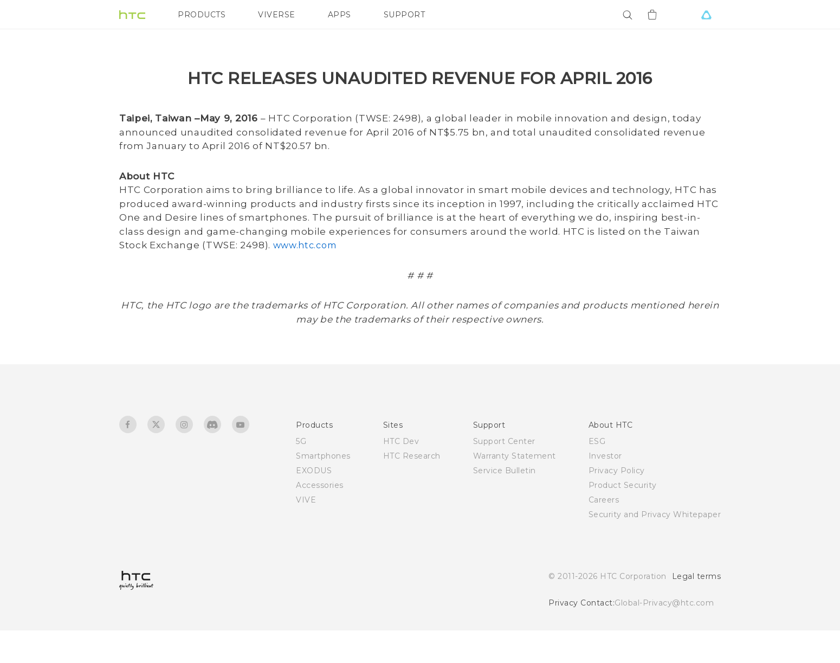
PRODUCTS (201, 15)
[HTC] (132, 14)
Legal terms (696, 609)
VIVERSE (276, 15)
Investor (605, 488)
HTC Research (412, 488)
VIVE (306, 532)
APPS (339, 15)
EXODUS (314, 503)
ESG (597, 474)
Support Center (504, 474)
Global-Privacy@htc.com (664, 635)
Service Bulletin (504, 503)
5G (301, 474)
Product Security (623, 518)
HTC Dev (401, 474)
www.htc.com (304, 278)
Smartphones (323, 488)
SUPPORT (404, 15)
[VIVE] (706, 14)
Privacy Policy (617, 503)
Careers (604, 532)
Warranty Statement (514, 488)
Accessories (320, 518)
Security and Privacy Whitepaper (655, 547)
